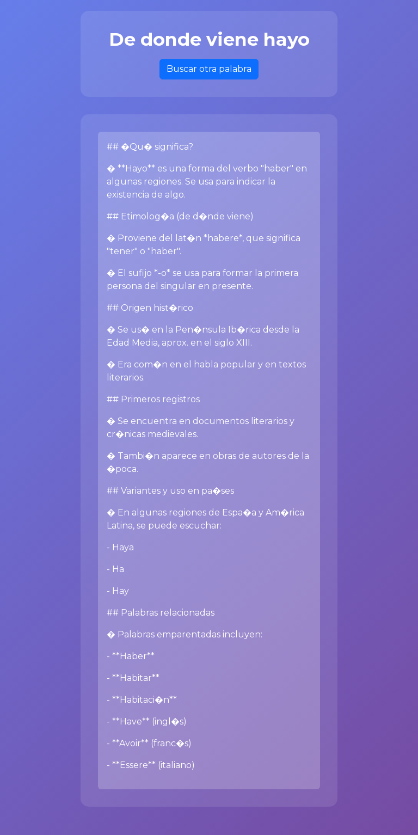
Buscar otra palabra (209, 69)
